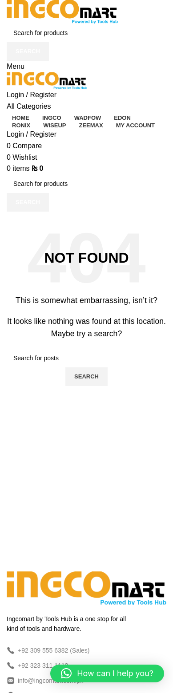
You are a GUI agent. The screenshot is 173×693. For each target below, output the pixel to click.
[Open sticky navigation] (29, 106)
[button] (107, 673)
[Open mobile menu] (15, 66)
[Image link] (86, 587)
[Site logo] (62, 11)
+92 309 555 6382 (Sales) (48, 650)
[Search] (86, 33)
